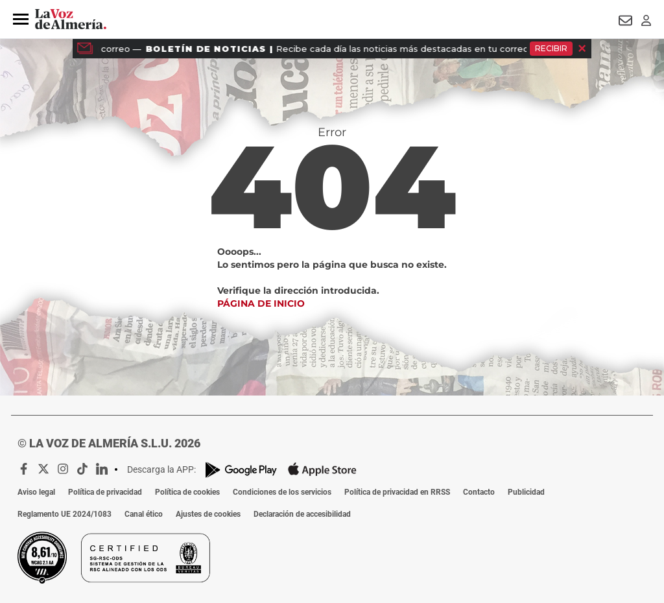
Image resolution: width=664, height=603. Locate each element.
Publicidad (526, 492)
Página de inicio (261, 303)
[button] (21, 19)
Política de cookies (187, 492)
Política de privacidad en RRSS (397, 492)
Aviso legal (36, 492)
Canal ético (143, 514)
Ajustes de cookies (208, 514)
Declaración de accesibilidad (302, 514)
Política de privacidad (105, 492)
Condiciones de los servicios (282, 492)
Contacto (479, 492)
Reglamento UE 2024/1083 (65, 514)
